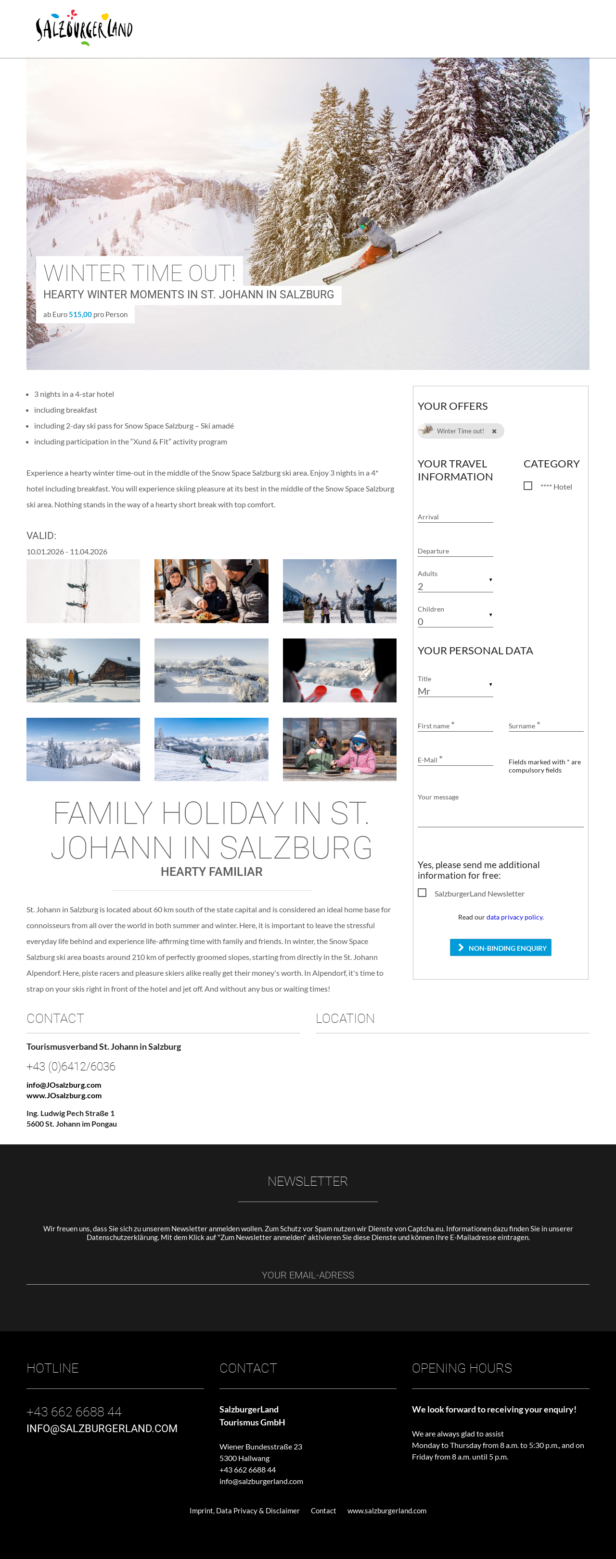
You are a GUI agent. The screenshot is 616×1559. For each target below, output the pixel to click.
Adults (427, 574)
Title (424, 679)
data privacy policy (514, 917)
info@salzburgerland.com (261, 1480)
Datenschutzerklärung (122, 1237)
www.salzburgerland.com (386, 1510)
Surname (524, 726)
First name (436, 726)
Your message (438, 797)
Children (431, 609)
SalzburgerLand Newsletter (480, 893)
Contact (323, 1510)
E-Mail (430, 760)
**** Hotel (556, 486)
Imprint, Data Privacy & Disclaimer (245, 1510)
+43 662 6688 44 (247, 1469)
